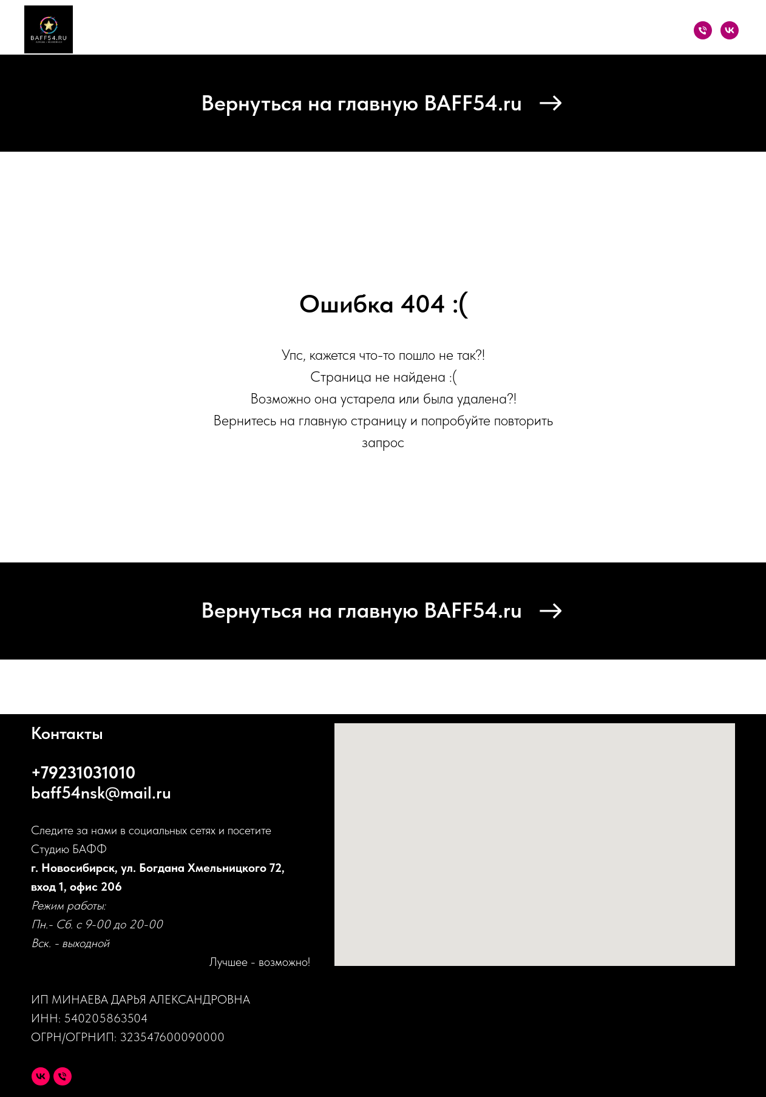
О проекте (401, 30)
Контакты (652, 30)
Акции (340, 30)
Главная (229, 30)
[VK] (729, 30)
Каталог (287, 30)
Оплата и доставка (561, 30)
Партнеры (471, 30)
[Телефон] (703, 30)
